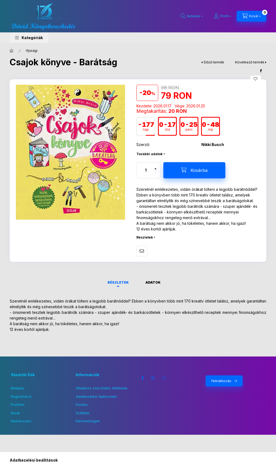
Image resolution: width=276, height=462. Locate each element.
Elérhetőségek (88, 421)
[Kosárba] (194, 170)
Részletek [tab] (118, 282)
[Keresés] (191, 16)
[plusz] (155, 166)
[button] (29, 37)
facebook (142, 378)
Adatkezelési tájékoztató (96, 396)
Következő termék (249, 62)
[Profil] (222, 16)
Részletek (144, 237)
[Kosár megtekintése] (251, 16)
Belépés (17, 388)
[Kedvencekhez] (255, 79)
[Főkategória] (11, 50)
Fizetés (82, 404)
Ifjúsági (31, 51)
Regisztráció (21, 396)
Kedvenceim (21, 421)
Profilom (18, 404)
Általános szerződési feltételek (101, 388)
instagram (153, 378)
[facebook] (261, 70)
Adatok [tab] (153, 282)
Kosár (15, 413)
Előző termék (214, 62)
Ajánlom (141, 251)
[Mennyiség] (146, 170)
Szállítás (82, 413)
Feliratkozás (221, 381)
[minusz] (155, 174)
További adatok (149, 154)
